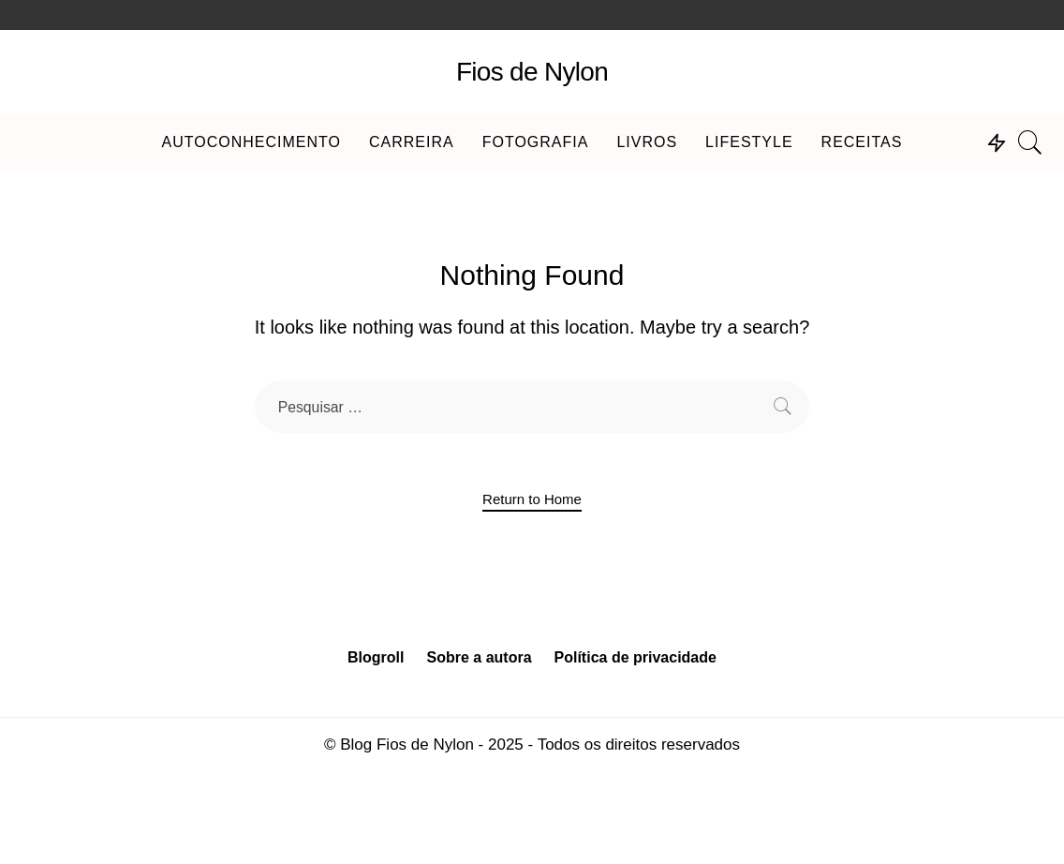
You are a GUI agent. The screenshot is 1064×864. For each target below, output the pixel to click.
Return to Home (532, 499)
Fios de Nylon (532, 71)
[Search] (1030, 142)
